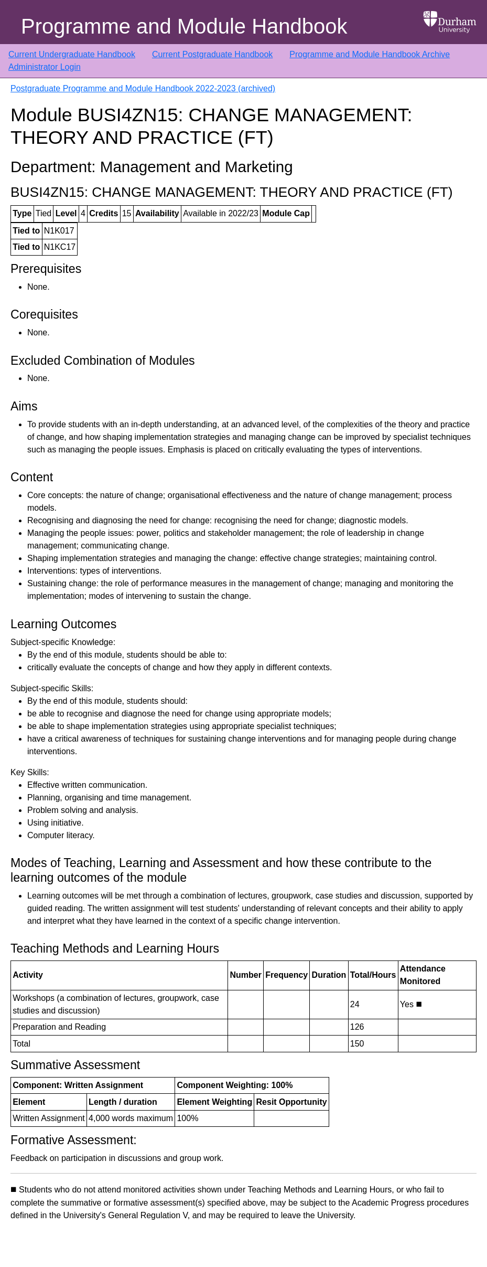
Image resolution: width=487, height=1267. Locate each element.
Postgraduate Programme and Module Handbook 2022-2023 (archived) (142, 88)
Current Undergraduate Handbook (71, 54)
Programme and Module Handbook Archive (369, 54)
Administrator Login (44, 66)
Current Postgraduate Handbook (212, 54)
